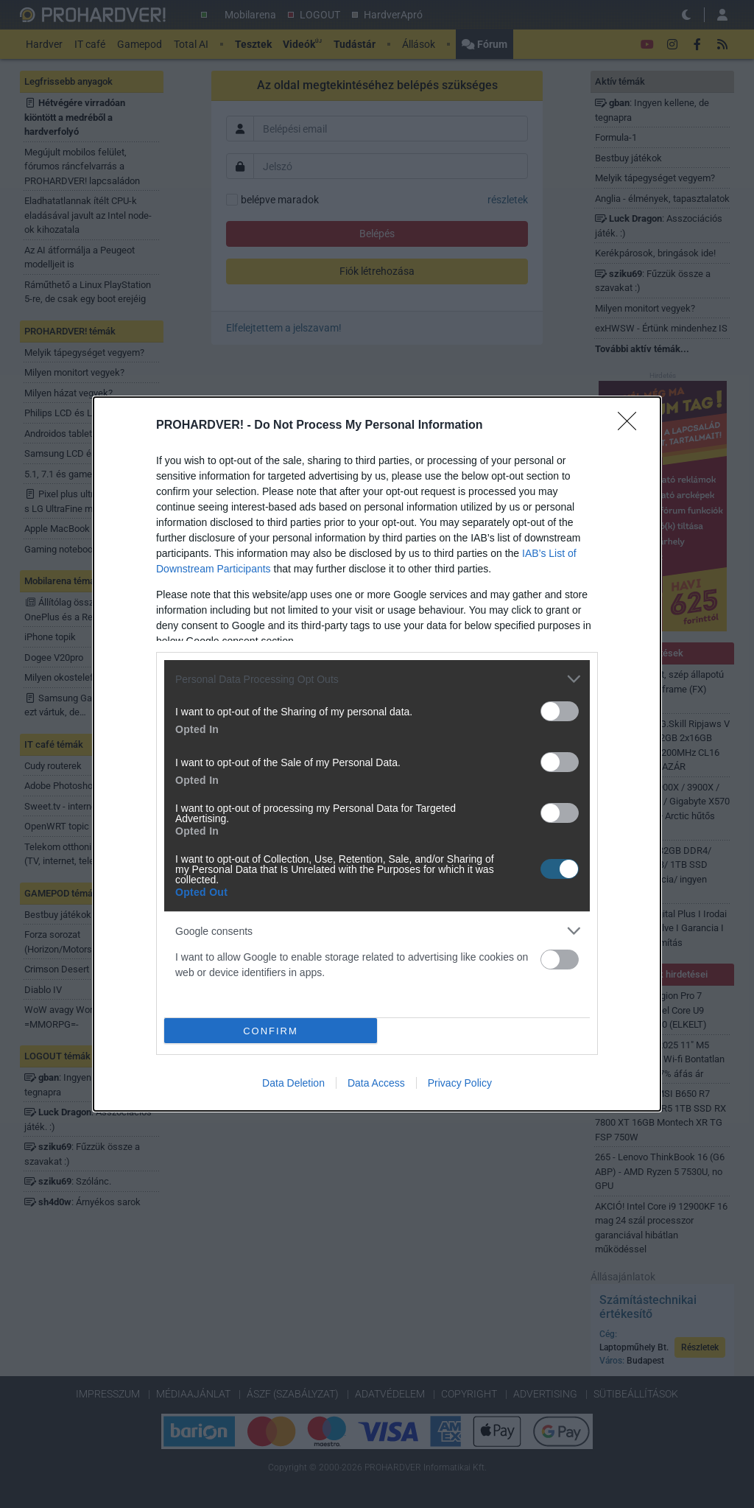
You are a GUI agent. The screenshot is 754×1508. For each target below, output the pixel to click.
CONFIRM (270, 1031)
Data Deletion (293, 1083)
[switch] (559, 711)
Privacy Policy (460, 1083)
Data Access (376, 1083)
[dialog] (377, 754)
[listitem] (377, 679)
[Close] (632, 426)
